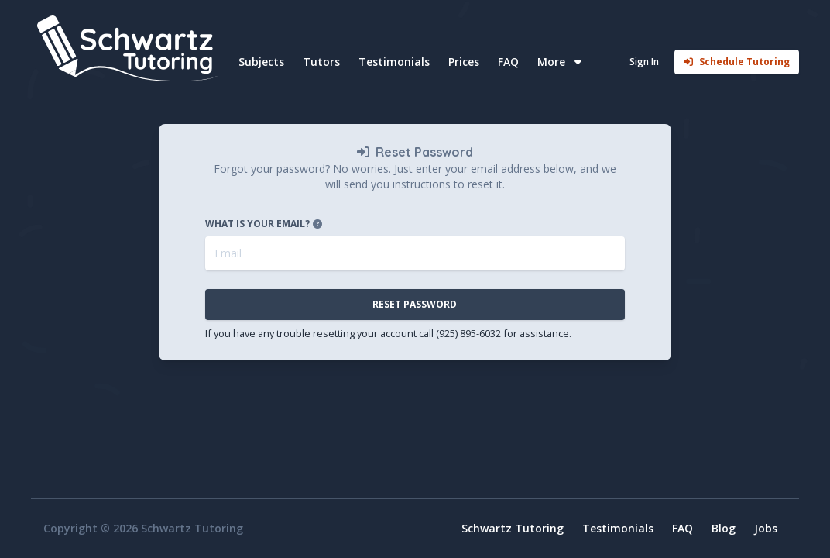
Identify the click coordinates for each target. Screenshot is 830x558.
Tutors (321, 61)
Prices (463, 61)
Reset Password (414, 304)
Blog (724, 528)
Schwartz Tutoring (512, 528)
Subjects (261, 61)
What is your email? (265, 224)
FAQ (508, 61)
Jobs (765, 528)
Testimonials (394, 61)
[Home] (130, 48)
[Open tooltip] (317, 224)
